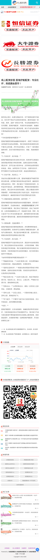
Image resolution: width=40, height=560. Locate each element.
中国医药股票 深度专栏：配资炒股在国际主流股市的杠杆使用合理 (21, 431)
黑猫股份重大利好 (29, 460)
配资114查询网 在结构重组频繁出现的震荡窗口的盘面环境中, (21, 435)
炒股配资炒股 (10, 460)
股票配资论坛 (28, 476)
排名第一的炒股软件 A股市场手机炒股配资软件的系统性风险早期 (21, 448)
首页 (2, 7)
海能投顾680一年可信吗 (28, 480)
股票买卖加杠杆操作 (28, 464)
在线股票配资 (12, 7)
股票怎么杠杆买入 (10, 464)
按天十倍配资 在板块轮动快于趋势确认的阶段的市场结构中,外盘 (21, 444)
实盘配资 (24, 548)
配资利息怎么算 (29, 468)
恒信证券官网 (34, 12)
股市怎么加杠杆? (10, 468)
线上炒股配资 (16, 548)
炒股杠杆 (10, 480)
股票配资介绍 (28, 472)
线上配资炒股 (28, 87)
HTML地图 (22, 554)
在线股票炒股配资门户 (28, 7)
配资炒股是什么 (10, 472)
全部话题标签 (20, 485)
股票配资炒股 (10, 476)
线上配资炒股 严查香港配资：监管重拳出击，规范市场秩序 (22, 334)
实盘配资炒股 (31, 548)
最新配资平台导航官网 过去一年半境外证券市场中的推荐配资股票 (21, 439)
